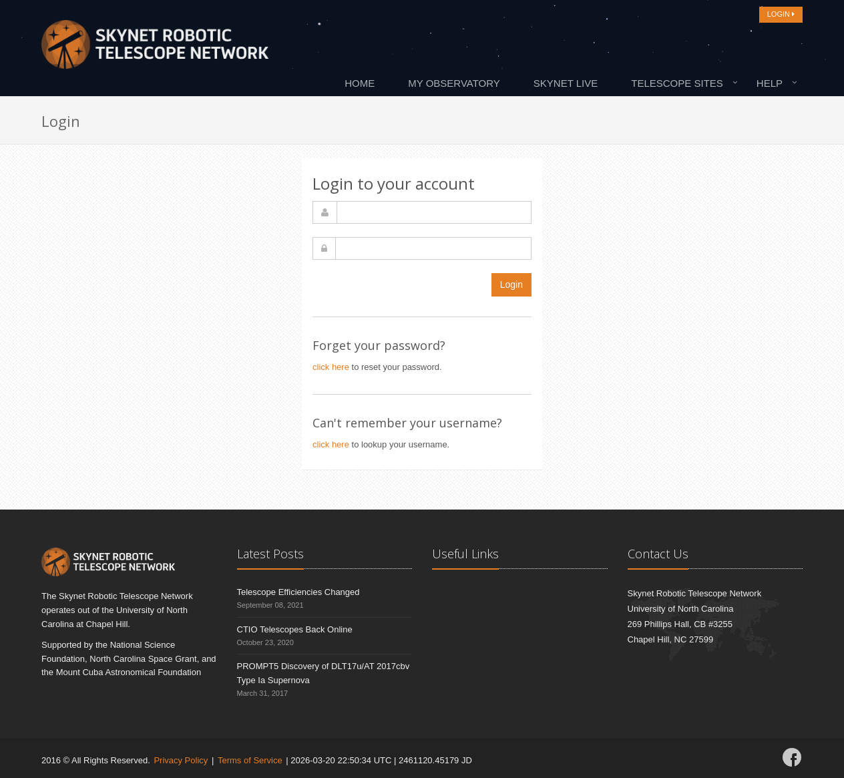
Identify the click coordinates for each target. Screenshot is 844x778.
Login (511, 284)
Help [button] (770, 83)
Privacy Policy (181, 760)
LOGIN (781, 14)
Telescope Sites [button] (677, 83)
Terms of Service (250, 760)
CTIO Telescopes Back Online (295, 629)
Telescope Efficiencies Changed (298, 592)
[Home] (154, 48)
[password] (433, 248)
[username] (434, 212)
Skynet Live (566, 83)
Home (360, 83)
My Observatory (454, 83)
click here (330, 367)
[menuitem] (363, 82)
